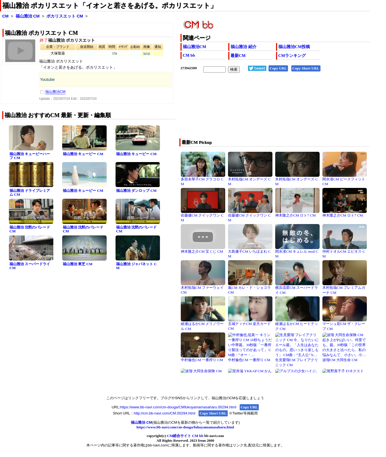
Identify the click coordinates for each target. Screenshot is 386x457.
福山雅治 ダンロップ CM (136, 190)
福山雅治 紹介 (243, 46)
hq (144, 53)
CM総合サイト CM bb (185, 436)
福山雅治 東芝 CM (77, 264)
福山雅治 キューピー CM (83, 154)
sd (148, 53)
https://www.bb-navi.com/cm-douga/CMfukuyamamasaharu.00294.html (178, 407)
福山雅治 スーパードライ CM (29, 266)
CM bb (189, 55)
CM (5, 16)
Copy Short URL (305, 68)
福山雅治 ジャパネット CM (136, 266)
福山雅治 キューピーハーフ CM (29, 156)
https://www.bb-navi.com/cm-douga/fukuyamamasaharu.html (185, 427)
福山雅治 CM (28, 16)
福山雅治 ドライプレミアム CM (29, 192)
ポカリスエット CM (64, 16)
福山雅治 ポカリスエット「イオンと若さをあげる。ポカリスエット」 (109, 5)
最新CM (237, 55)
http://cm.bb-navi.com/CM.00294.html (164, 413)
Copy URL (278, 68)
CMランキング (292, 55)
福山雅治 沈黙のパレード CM (29, 229)
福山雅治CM (194, 46)
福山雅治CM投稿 (294, 46)
